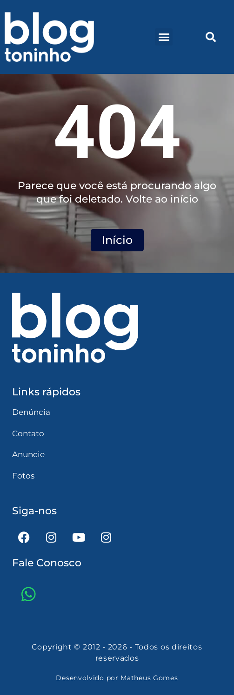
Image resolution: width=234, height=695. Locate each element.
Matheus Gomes (149, 678)
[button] (164, 37)
